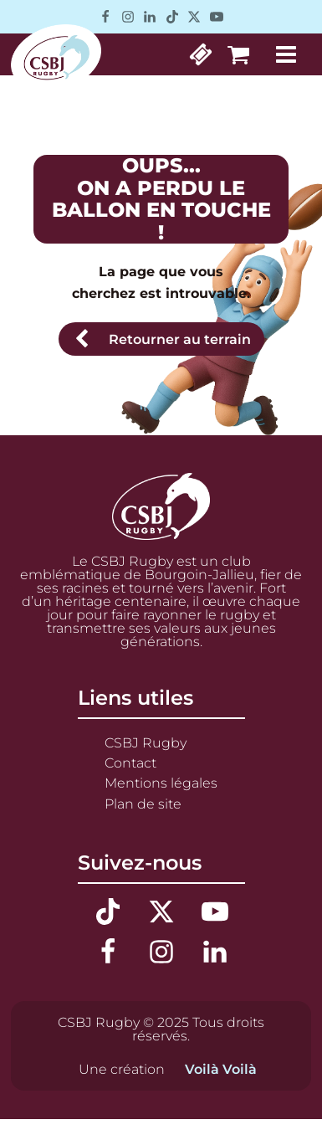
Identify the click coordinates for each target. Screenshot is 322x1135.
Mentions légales (161, 782)
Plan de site (143, 803)
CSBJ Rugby (146, 742)
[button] (161, 339)
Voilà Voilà (221, 1069)
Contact (130, 762)
